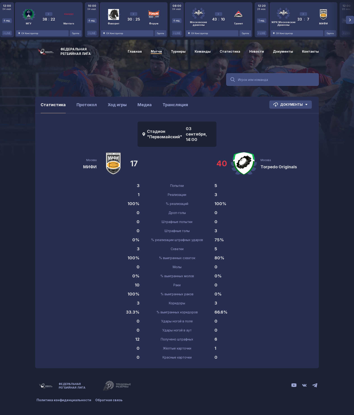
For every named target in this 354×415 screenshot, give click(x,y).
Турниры (178, 51)
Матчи (156, 51)
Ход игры (117, 104)
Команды (203, 51)
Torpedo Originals (279, 166)
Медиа (144, 104)
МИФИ (90, 166)
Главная (135, 51)
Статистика (230, 51)
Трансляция (175, 104)
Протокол (87, 104)
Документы (283, 51)
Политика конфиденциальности (64, 400)
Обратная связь (109, 400)
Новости (256, 51)
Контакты (310, 51)
